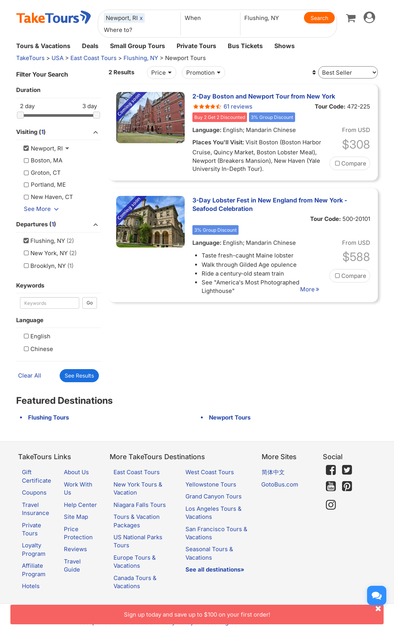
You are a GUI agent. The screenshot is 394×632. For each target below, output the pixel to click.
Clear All (29, 375)
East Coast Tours (93, 58)
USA (57, 58)
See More (43, 208)
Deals (90, 46)
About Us (76, 472)
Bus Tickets (245, 46)
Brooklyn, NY (44, 265)
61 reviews (222, 106)
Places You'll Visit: (218, 142)
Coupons (34, 492)
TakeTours (30, 58)
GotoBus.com (279, 484)
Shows (284, 46)
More (311, 289)
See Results (79, 375)
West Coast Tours (209, 472)
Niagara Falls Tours (140, 504)
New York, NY (45, 253)
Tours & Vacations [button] (43, 46)
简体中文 (273, 472)
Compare (349, 163)
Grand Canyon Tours (213, 496)
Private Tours (196, 46)
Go (90, 303)
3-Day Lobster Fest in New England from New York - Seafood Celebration (269, 204)
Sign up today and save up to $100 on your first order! (254, 611)
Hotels (31, 586)
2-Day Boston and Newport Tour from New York (263, 96)
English (36, 336)
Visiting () (58, 132)
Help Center (80, 504)
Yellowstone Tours (210, 484)
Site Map (76, 516)
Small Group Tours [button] (137, 46)
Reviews (75, 549)
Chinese (37, 349)
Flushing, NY (141, 58)
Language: (207, 130)
